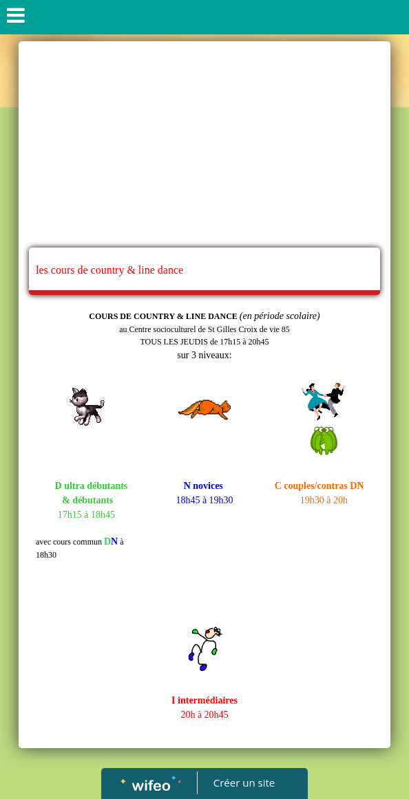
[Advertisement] (204, 144)
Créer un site (244, 782)
